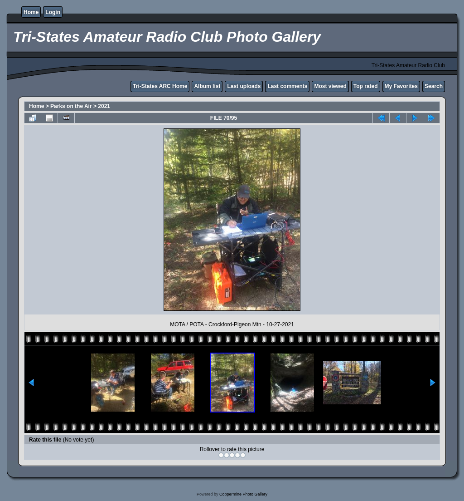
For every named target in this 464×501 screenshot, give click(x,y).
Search (434, 86)
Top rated (365, 86)
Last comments (287, 86)
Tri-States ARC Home (160, 86)
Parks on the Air (71, 106)
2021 (104, 106)
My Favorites (401, 86)
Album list (207, 86)
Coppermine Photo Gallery (243, 494)
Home (31, 12)
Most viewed (330, 86)
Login (52, 12)
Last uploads (244, 86)
